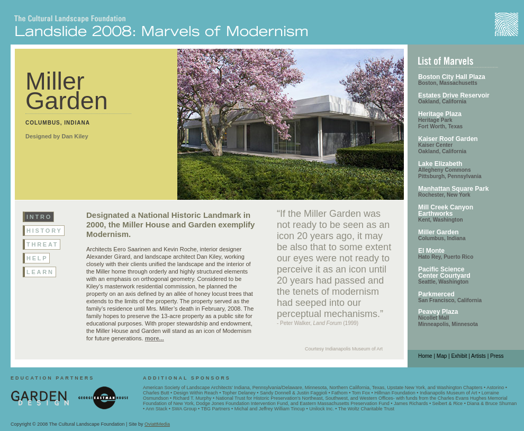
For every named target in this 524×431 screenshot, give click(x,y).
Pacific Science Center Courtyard (444, 272)
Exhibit (459, 356)
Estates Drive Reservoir (454, 95)
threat (42, 244)
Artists (478, 356)
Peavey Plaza (438, 311)
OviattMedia (157, 424)
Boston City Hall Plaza (451, 77)
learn (40, 272)
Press (497, 356)
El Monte (431, 250)
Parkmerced (436, 294)
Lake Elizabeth (440, 164)
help (37, 258)
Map (442, 356)
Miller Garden (438, 232)
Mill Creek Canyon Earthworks (445, 210)
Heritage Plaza (440, 114)
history (44, 230)
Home (425, 356)
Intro (39, 217)
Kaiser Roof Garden (448, 139)
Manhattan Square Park (453, 188)
